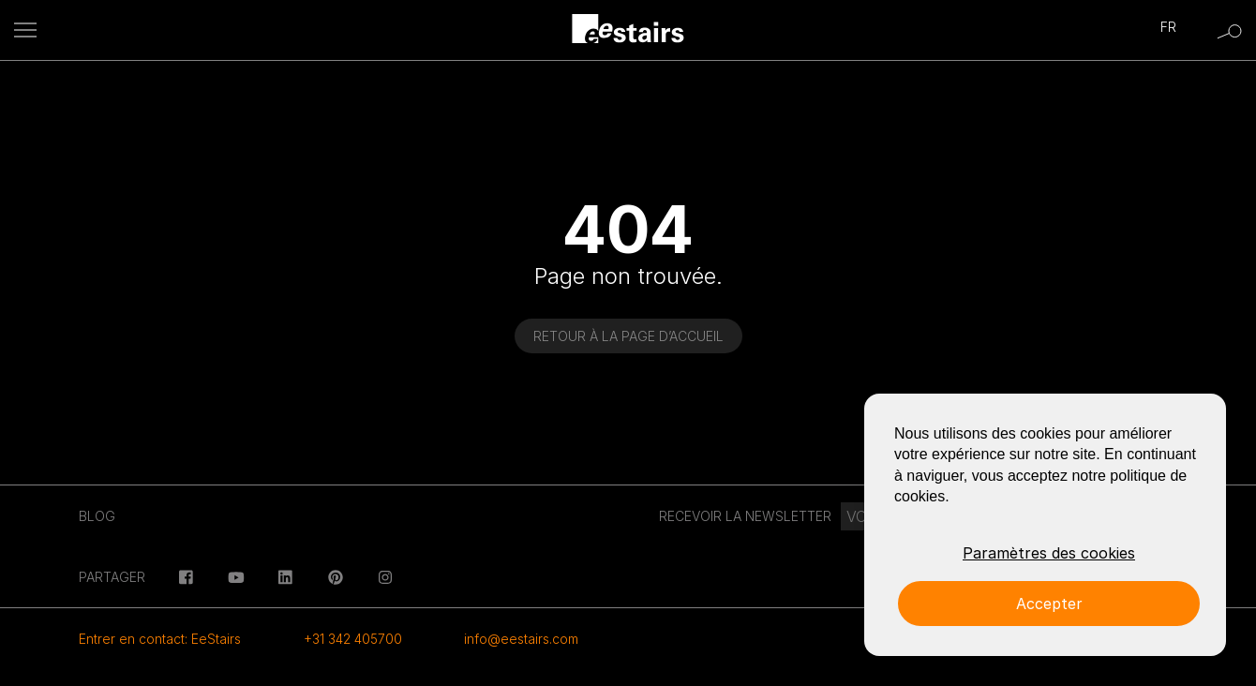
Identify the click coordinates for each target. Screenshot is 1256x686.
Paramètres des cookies (1049, 553)
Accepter (1049, 603)
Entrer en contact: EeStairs (160, 639)
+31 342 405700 (353, 639)
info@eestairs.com (521, 639)
